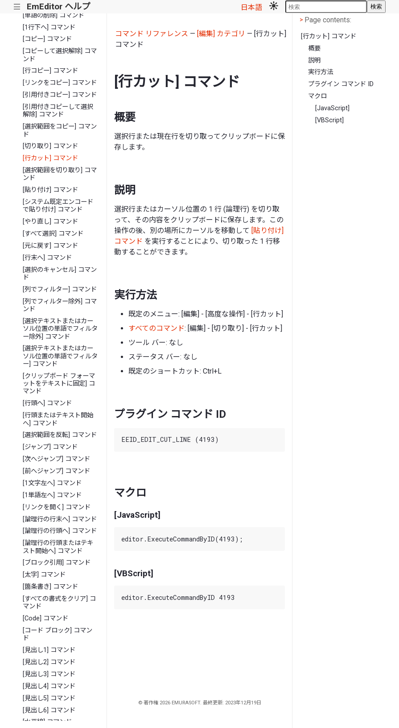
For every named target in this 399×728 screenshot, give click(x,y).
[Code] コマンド (45, 618)
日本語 (251, 7)
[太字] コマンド (44, 574)
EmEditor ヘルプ (58, 6)
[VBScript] (329, 120)
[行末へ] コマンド (47, 258)
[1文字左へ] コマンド (52, 483)
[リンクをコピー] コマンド (60, 83)
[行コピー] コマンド (50, 71)
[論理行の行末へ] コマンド (60, 519)
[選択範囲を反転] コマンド (60, 435)
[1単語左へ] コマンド (52, 495)
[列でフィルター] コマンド (60, 289)
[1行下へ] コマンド (49, 27)
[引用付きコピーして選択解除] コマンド (58, 110)
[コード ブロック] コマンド (57, 634)
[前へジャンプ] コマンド (56, 471)
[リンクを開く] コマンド (56, 507)
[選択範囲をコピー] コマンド (60, 130)
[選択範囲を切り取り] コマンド (60, 174)
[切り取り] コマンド (50, 146)
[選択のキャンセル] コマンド (60, 273)
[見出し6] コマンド (49, 710)
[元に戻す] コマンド (50, 246)
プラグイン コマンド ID (341, 84)
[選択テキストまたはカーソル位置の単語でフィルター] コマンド (60, 356)
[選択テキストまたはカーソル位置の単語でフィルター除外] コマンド (60, 329)
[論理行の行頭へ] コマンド (60, 531)
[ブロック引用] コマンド (56, 562)
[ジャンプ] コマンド (50, 447)
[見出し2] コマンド (49, 662)
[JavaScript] (332, 108)
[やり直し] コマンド (50, 221)
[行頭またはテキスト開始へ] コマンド (58, 419)
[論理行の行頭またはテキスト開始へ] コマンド (58, 546)
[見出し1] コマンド (49, 650)
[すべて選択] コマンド (53, 233)
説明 (314, 60)
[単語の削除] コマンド (53, 15)
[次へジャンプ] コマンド (56, 459)
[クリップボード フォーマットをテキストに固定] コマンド (59, 383)
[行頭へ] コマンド (47, 403)
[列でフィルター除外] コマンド (60, 305)
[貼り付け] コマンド (50, 190)
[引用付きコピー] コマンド (60, 95)
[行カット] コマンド (50, 158)
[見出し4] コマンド (49, 686)
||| (17, 7)
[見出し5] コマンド (49, 698)
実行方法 (320, 72)
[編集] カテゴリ (221, 33)
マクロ (317, 96)
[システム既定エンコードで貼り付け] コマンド (58, 205)
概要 (314, 48)
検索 (376, 6)
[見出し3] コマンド (49, 674)
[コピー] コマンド (47, 39)
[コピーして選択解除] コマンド (60, 54)
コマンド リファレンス (151, 33)
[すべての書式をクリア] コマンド (59, 602)
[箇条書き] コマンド (50, 587)
